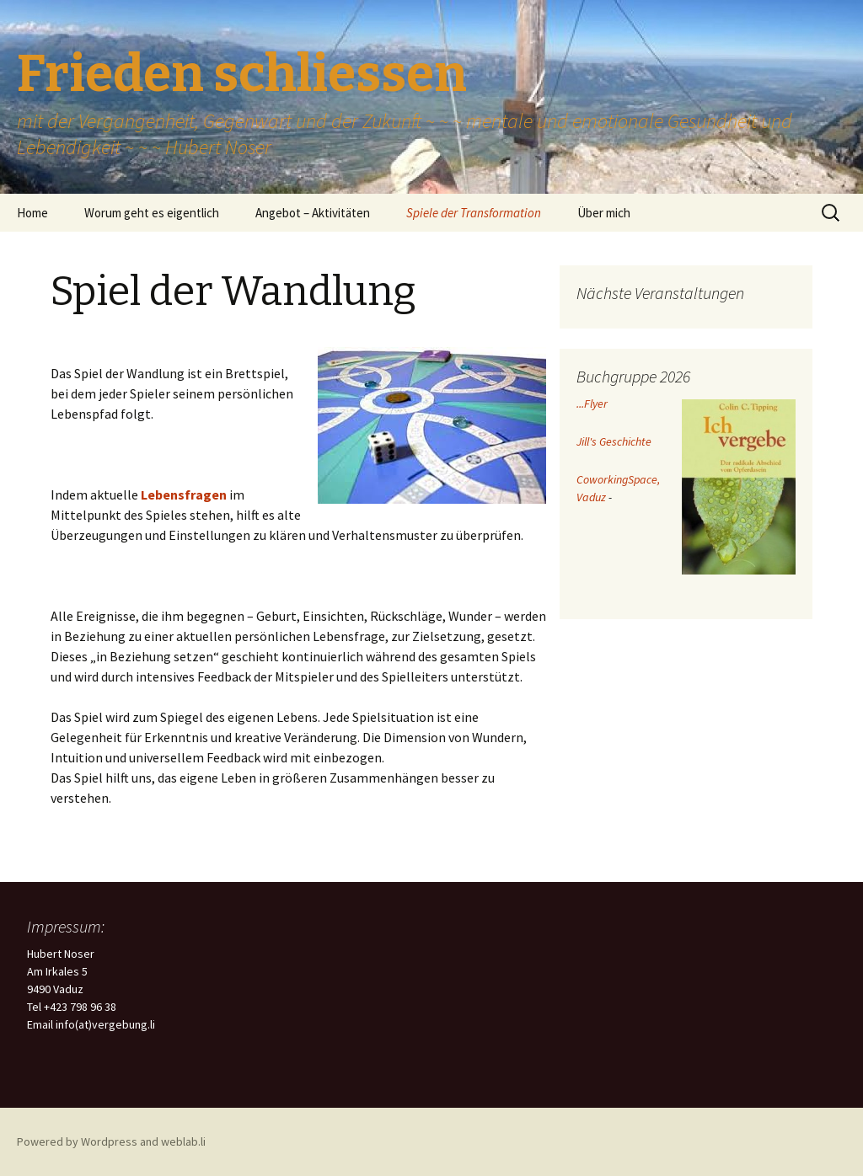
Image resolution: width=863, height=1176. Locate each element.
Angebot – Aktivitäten (312, 213)
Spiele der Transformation (473, 213)
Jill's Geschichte (613, 441)
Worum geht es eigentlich (151, 213)
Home (32, 213)
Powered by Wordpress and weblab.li (111, 1141)
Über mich (603, 213)
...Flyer (592, 403)
